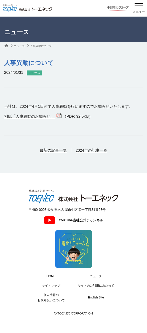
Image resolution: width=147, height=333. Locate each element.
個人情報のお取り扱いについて (51, 297)
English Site (96, 297)
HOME (51, 276)
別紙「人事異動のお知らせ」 (29, 116)
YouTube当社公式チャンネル (73, 220)
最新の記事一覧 (53, 150)
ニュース (19, 46)
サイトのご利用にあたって (96, 285)
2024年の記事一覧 (91, 150)
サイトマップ (51, 285)
